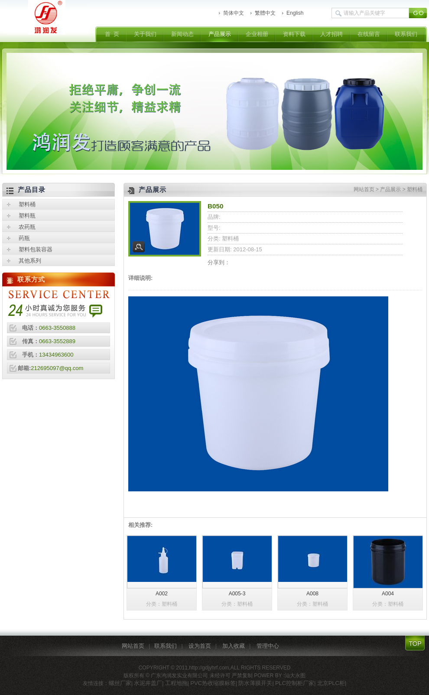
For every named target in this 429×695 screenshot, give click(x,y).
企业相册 (257, 34)
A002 (162, 594)
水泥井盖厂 (148, 683)
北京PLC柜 (331, 683)
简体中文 (233, 13)
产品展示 (219, 34)
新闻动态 (182, 34)
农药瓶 (27, 227)
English (294, 13)
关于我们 (145, 34)
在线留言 (369, 34)
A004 (388, 594)
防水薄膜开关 (255, 683)
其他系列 (30, 260)
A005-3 (237, 594)
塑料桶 (414, 189)
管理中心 (268, 646)
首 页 (112, 34)
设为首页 (199, 646)
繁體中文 (265, 13)
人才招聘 (331, 34)
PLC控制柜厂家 (294, 683)
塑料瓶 (27, 215)
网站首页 (364, 189)
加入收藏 (233, 646)
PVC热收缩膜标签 (213, 683)
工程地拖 (176, 683)
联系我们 (406, 34)
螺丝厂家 (120, 683)
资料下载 (294, 34)
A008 (312, 594)
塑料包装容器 (35, 249)
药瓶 (24, 238)
